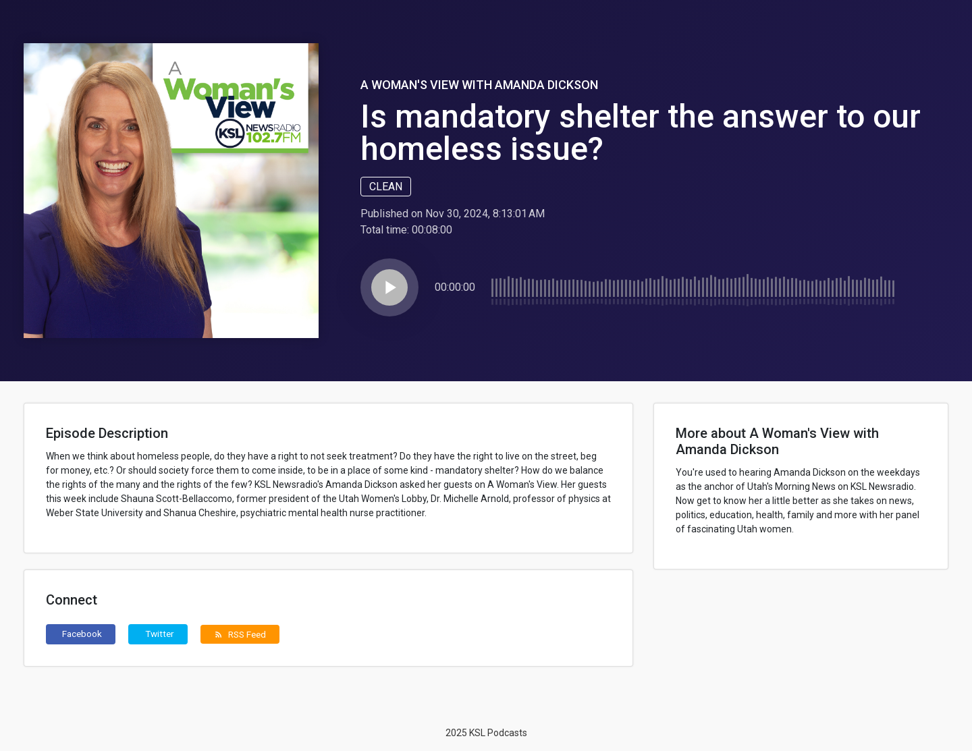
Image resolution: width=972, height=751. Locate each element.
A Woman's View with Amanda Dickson (479, 85)
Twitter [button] (159, 633)
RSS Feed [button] (240, 634)
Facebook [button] (82, 633)
